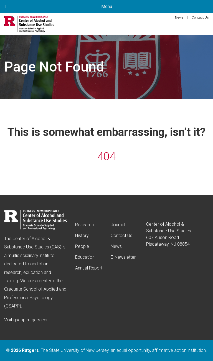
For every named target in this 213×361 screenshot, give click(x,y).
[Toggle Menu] (6, 6)
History (82, 235)
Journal (118, 224)
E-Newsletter (123, 257)
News (179, 17)
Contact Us (200, 17)
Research (84, 224)
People (82, 246)
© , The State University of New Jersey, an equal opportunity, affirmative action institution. (106, 350)
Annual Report (88, 268)
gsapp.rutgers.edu (31, 319)
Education (85, 257)
